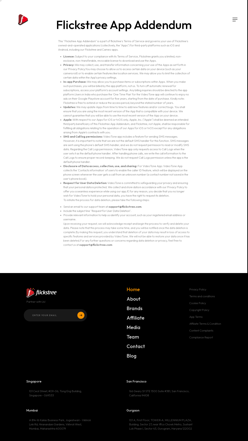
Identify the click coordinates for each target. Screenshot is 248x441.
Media (133, 330)
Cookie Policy (197, 305)
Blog (132, 358)
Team (133, 339)
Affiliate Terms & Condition (205, 326)
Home (133, 292)
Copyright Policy (199, 312)
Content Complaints (201, 333)
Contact (136, 349)
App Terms (196, 319)
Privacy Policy (197, 292)
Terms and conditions (202, 299)
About (133, 301)
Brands (134, 311)
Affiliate (135, 320)
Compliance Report (201, 339)
